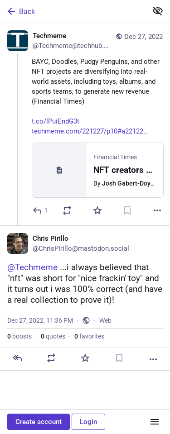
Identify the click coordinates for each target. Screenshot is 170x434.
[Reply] (40, 210)
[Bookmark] (127, 210)
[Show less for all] (158, 11)
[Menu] (154, 422)
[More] (157, 210)
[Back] (73, 11)
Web (105, 320)
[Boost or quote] (67, 210)
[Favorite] (97, 210)
